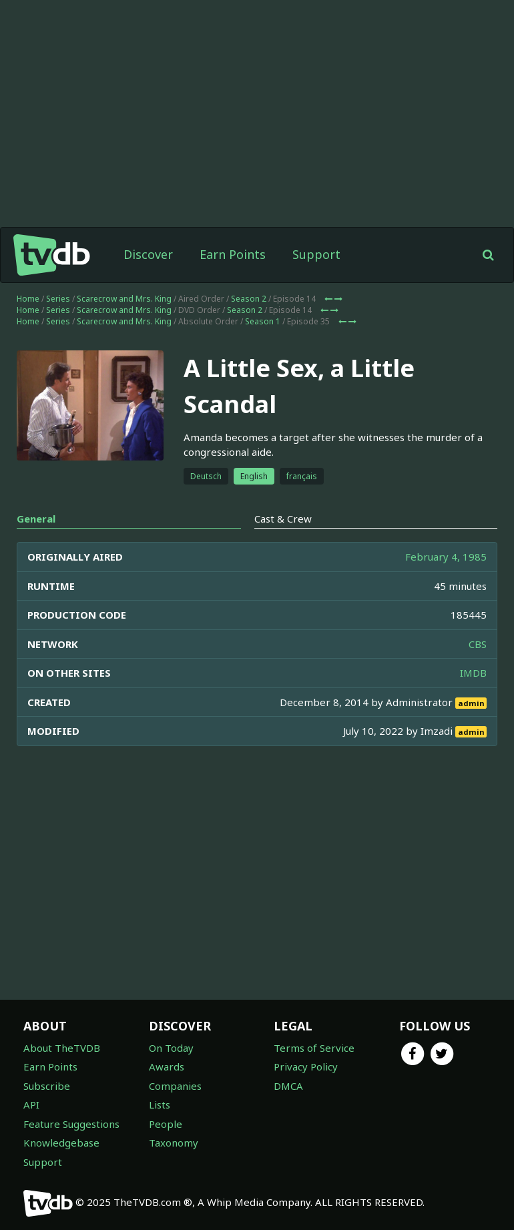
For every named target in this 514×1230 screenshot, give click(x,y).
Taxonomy (173, 1142)
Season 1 (262, 321)
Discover (148, 254)
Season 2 (248, 298)
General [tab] (36, 518)
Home (28, 298)
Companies (175, 1086)
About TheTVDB (61, 1047)
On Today (171, 1047)
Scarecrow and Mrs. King (124, 298)
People (165, 1124)
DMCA (288, 1086)
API (31, 1104)
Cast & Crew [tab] (283, 518)
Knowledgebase (61, 1142)
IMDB (473, 672)
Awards (166, 1066)
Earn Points (233, 254)
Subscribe (46, 1086)
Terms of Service (314, 1047)
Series (58, 298)
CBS (478, 644)
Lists (159, 1104)
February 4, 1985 (446, 556)
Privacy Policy (306, 1066)
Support (316, 254)
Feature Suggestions (71, 1124)
